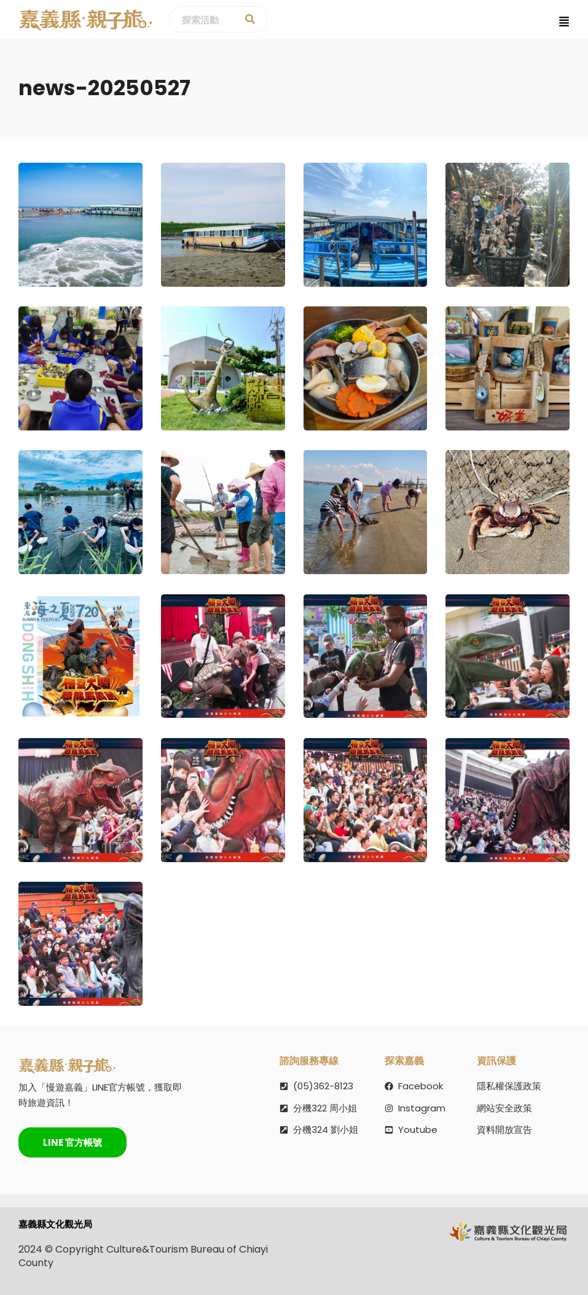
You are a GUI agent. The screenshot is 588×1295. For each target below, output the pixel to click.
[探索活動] (250, 19)
